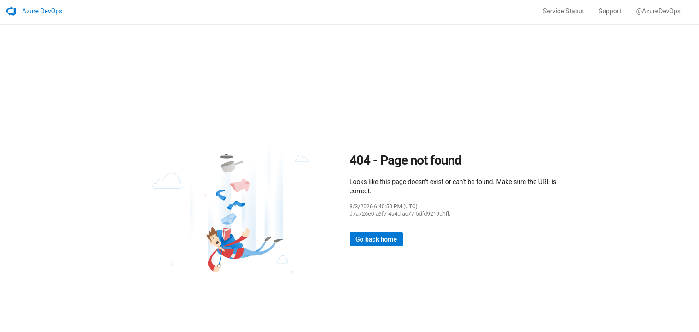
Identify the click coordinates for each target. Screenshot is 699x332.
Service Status (563, 11)
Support (610, 11)
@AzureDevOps (658, 11)
